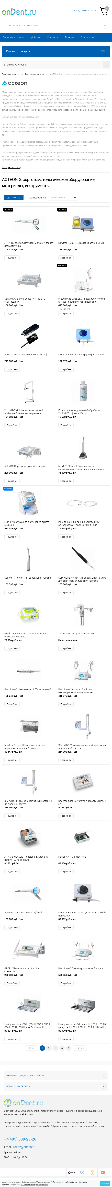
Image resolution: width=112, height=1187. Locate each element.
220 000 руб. (29, 474)
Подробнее (12, 257)
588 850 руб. (83, 977)
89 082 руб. (83, 921)
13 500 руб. (83, 419)
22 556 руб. (29, 642)
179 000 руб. (83, 251)
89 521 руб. (29, 1032)
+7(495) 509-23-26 (20, 1139)
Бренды (69, 37)
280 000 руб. (29, 977)
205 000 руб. (83, 586)
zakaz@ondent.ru (24, 1147)
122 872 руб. (83, 363)
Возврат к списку (11, 167)
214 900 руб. (83, 753)
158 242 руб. (29, 698)
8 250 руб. (29, 865)
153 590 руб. (29, 586)
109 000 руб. (29, 921)
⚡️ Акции (35, 37)
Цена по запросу (83, 642)
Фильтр (13, 197)
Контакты (52, 37)
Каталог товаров (56, 51)
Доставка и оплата (13, 37)
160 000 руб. (29, 307)
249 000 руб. (29, 363)
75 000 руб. (83, 474)
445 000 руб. (83, 307)
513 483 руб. (29, 530)
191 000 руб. (29, 419)
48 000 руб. (83, 865)
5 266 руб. (83, 809)
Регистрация (89, 10)
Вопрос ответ (88, 37)
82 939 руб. (83, 1032)
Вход (77, 10)
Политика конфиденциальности (34, 1184)
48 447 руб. (29, 753)
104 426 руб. (29, 251)
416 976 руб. (83, 698)
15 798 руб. (83, 530)
